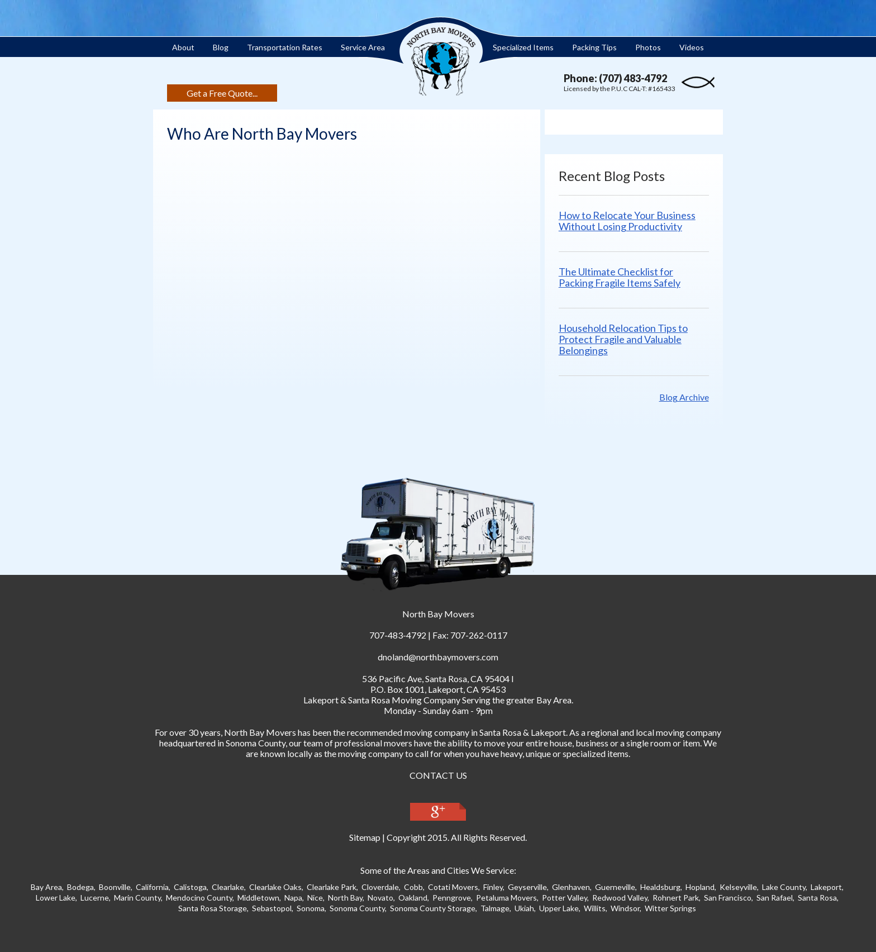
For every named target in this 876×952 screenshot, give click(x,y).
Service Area (363, 47)
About (183, 47)
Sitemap (364, 837)
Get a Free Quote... (222, 93)
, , (436, 678)
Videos (691, 47)
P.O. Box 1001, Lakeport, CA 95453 (438, 689)
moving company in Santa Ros (460, 732)
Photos (648, 47)
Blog (220, 47)
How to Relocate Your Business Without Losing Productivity (636, 220)
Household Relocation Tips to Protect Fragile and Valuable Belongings (632, 339)
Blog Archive (684, 397)
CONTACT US (438, 775)
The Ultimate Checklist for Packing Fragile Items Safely (629, 277)
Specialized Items (523, 47)
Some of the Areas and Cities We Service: (438, 870)
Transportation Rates (284, 47)
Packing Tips (594, 47)
